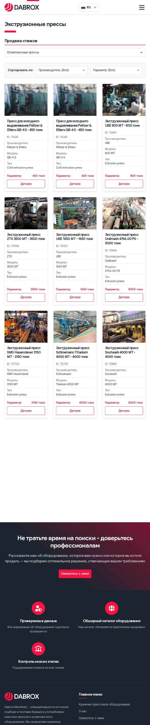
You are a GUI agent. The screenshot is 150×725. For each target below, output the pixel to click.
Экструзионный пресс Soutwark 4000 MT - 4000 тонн (122, 352)
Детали (26, 184)
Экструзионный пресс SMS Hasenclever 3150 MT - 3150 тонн (24, 352)
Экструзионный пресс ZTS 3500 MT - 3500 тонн (26, 237)
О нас (83, 711)
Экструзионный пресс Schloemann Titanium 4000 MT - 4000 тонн (73, 352)
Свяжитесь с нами (75, 574)
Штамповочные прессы (23, 52)
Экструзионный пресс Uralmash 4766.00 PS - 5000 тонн (122, 239)
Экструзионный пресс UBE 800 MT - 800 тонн (122, 123)
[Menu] (141, 7)
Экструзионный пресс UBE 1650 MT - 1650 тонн (74, 237)
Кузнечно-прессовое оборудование (104, 704)
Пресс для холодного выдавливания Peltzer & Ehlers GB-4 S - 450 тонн (25, 125)
